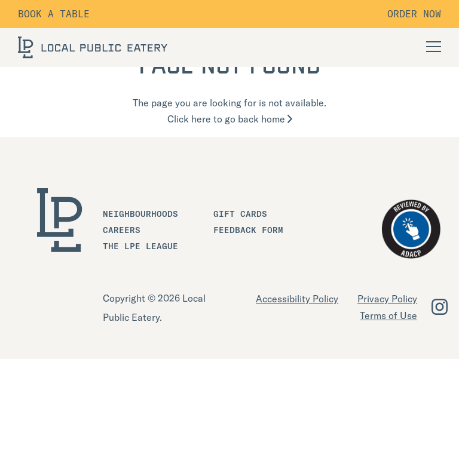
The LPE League (140, 246)
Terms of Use (388, 315)
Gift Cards (240, 214)
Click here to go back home (229, 119)
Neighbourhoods (140, 214)
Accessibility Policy (297, 299)
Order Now (414, 14)
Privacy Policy (387, 299)
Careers (121, 230)
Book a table (54, 14)
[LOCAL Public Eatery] (92, 47)
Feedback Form (248, 230)
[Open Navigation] (433, 46)
